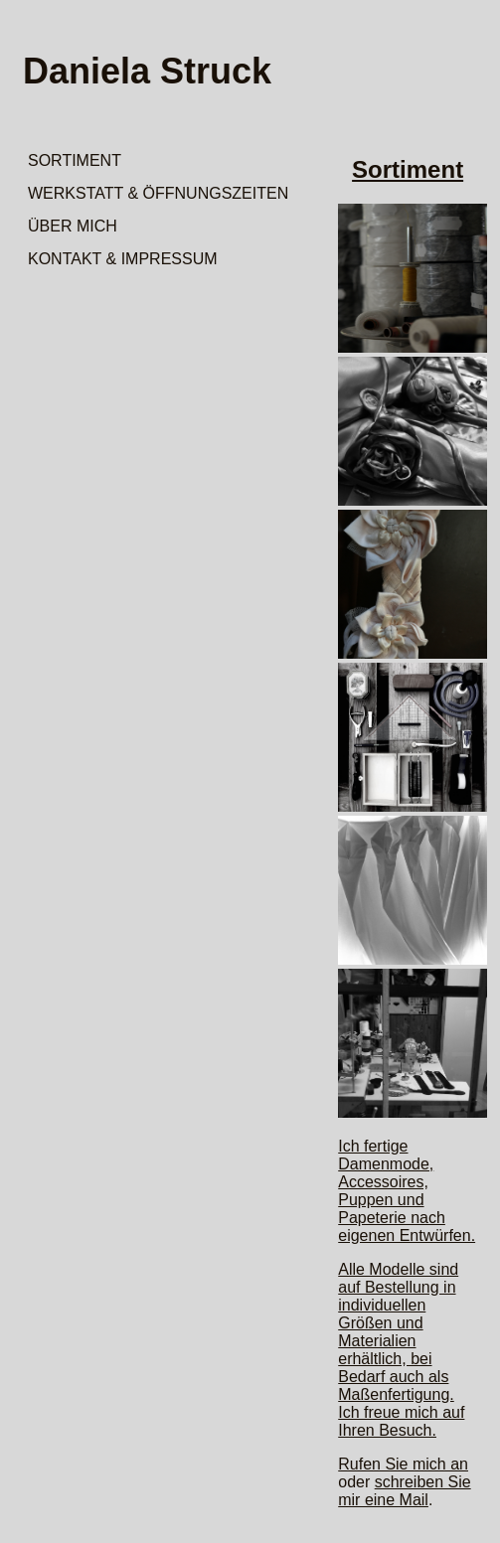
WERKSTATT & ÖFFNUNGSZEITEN (158, 193)
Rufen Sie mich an (403, 1464)
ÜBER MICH (72, 226)
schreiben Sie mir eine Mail (404, 1490)
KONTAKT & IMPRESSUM (123, 258)
